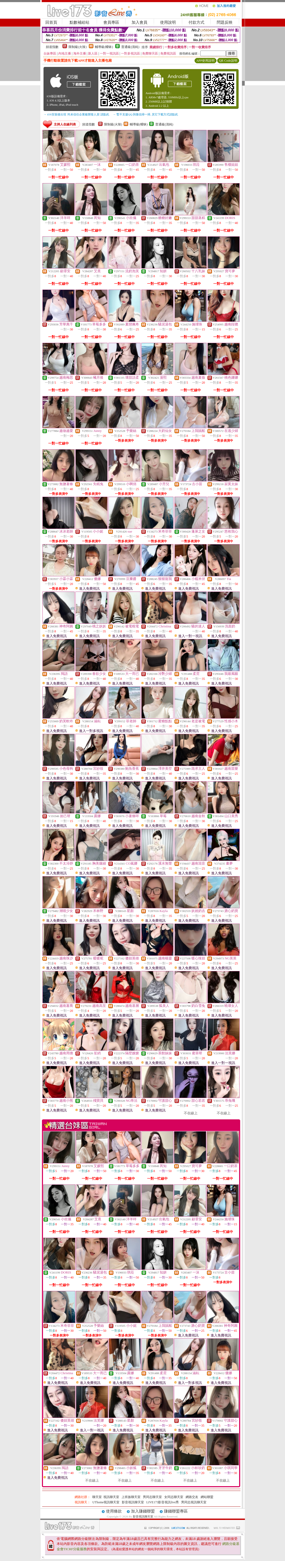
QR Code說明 (228, 60)
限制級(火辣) (77, 47)
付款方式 (196, 22)
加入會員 (139, 22)
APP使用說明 (205, 60)
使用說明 (168, 22)
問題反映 (225, 22)
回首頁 (51, 22)
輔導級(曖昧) (104, 47)
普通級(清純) (130, 47)
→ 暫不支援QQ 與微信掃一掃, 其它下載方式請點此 (145, 114)
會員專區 (111, 22)
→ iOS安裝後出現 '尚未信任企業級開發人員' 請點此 (76, 114)
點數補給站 (79, 22)
